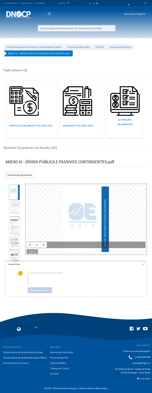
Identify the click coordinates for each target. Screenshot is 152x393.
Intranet (54, 373)
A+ (97, 3)
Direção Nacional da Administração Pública (25, 357)
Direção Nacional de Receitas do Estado (23, 352)
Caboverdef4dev (58, 362)
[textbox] (81, 277)
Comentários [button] (76, 264)
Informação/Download (19, 174)
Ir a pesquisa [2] (25, 3)
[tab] (76, 264)
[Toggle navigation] (35, 14)
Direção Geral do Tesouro (16, 362)
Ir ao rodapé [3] (39, 3)
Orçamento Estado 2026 (78, 125)
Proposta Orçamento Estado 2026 (31, 125)
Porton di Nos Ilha (59, 357)
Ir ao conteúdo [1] (10, 3)
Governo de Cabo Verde (61, 352)
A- (90, 3)
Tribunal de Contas (59, 368)
